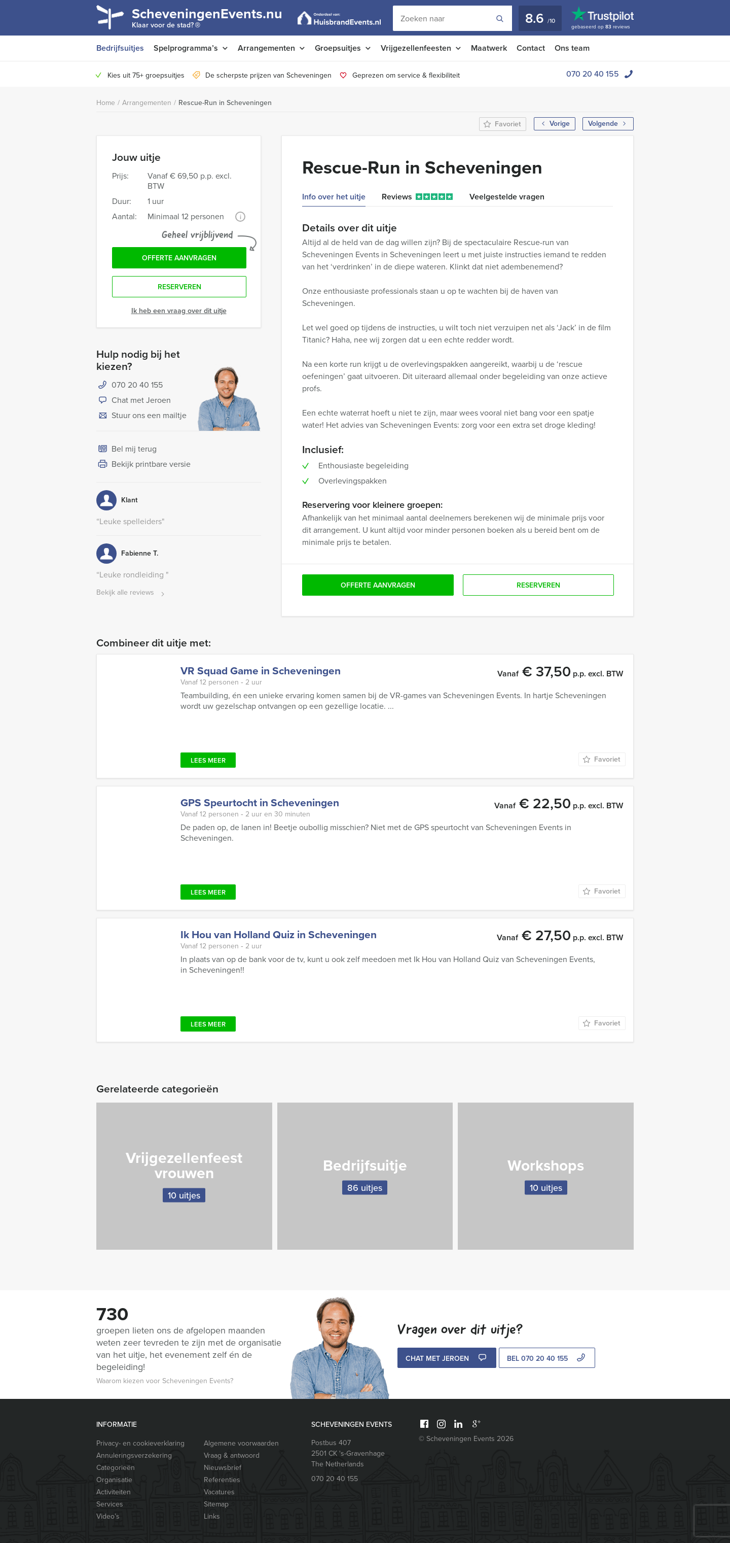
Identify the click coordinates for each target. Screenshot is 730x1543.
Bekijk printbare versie (143, 464)
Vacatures (219, 1492)
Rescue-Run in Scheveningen (225, 102)
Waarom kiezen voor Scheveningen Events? (164, 1381)
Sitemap (216, 1504)
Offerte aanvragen (179, 258)
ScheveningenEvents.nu (207, 19)
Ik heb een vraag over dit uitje (179, 310)
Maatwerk (489, 48)
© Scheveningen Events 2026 (466, 1438)
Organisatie (114, 1480)
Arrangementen (266, 48)
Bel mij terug (126, 449)
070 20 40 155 (592, 74)
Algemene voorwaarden (241, 1443)
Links (212, 1516)
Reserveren (179, 287)
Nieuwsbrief (222, 1467)
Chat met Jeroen (133, 400)
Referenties (222, 1480)
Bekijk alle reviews (131, 593)
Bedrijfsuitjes (120, 48)
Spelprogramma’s (186, 48)
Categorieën (115, 1467)
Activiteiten (113, 1492)
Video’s (108, 1516)
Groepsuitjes (338, 48)
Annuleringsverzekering (134, 1455)
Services (109, 1504)
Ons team (572, 48)
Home (105, 102)
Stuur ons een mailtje (141, 416)
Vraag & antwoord (232, 1455)
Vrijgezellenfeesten (416, 48)
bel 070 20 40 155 (547, 1358)
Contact (531, 48)
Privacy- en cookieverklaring (140, 1443)
